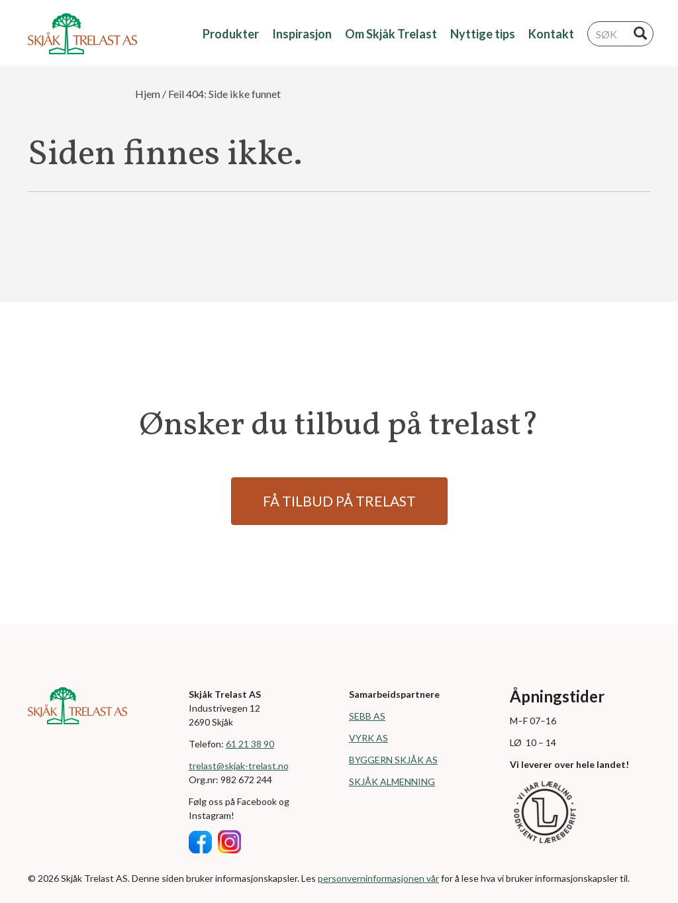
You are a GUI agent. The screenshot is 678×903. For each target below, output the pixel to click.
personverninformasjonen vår (378, 878)
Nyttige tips (482, 33)
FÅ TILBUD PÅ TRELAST (339, 501)
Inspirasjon (302, 33)
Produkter (231, 33)
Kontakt (551, 33)
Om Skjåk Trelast (391, 33)
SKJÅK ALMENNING (392, 781)
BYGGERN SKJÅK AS (393, 759)
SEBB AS (367, 716)
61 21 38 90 (250, 743)
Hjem (147, 93)
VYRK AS (368, 737)
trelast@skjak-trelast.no (239, 765)
